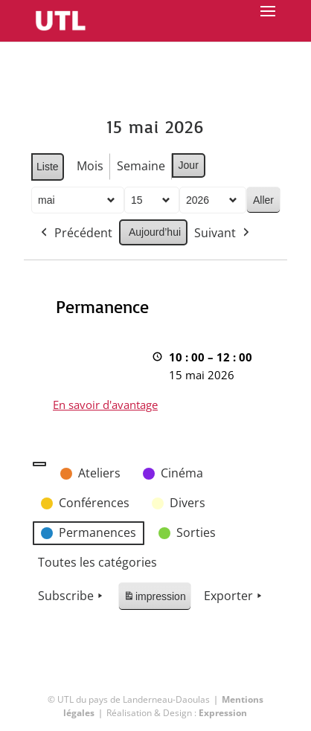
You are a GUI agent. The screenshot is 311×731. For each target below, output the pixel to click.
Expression (223, 712)
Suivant (223, 233)
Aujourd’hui (155, 232)
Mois (89, 166)
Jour (188, 165)
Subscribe (72, 596)
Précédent (75, 233)
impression (154, 599)
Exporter (234, 596)
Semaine (140, 166)
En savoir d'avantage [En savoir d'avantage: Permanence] (105, 404)
